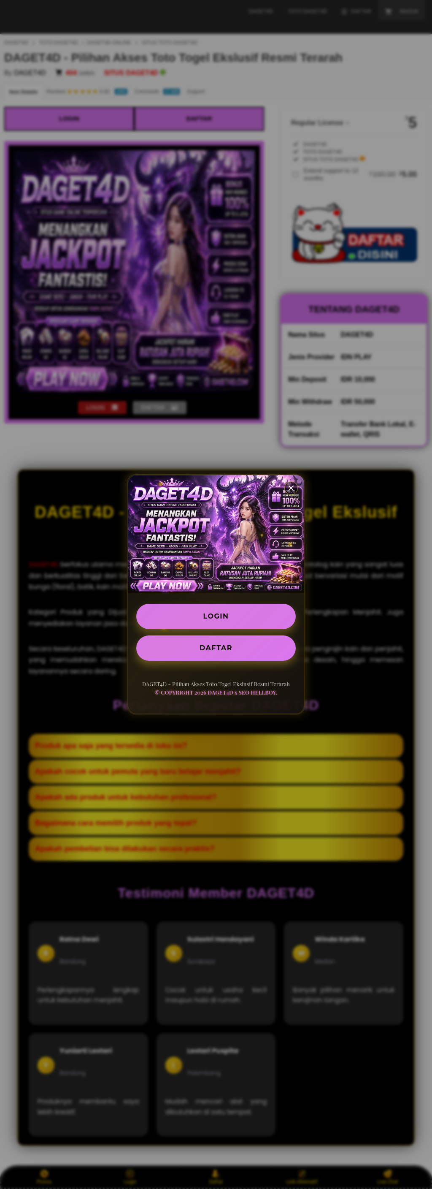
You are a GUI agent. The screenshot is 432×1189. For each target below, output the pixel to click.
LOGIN (216, 616)
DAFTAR (216, 648)
